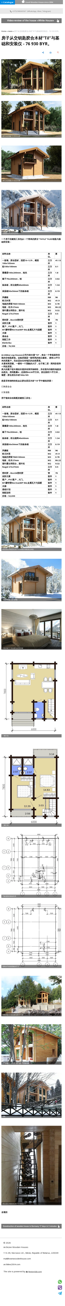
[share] (42, 52)
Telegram (46, 11)
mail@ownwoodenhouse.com (17, 1258)
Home (3, 31)
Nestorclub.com (35, 1271)
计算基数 (5, 392)
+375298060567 (18, 11)
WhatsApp (32, 11)
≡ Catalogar (7, 2)
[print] (50, 52)
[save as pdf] (58, 52)
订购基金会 (6, 386)
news (10, 31)
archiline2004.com (11, 1264)
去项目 (4, 1212)
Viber (39, 11)
